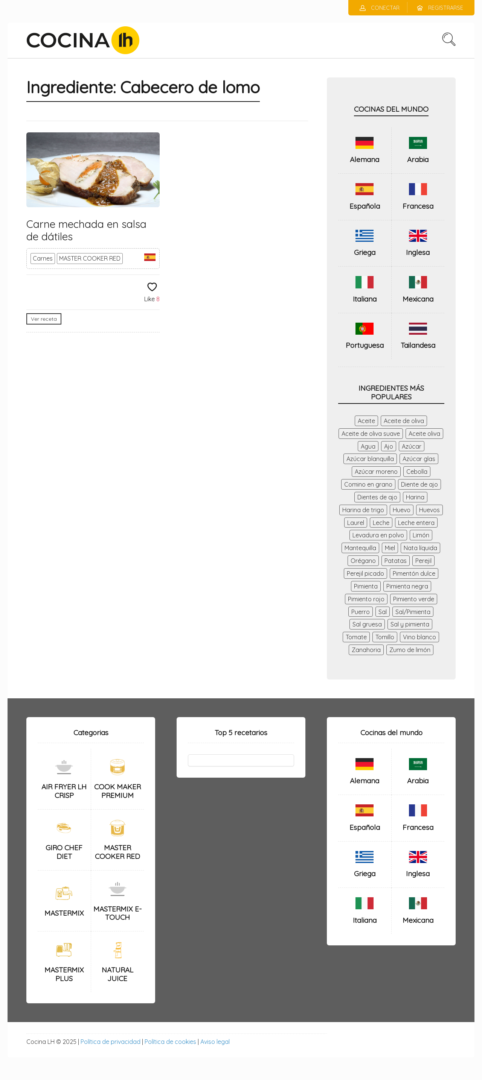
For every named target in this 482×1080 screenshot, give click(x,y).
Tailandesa (418, 345)
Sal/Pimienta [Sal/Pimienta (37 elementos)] (412, 612)
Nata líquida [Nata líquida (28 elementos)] (420, 548)
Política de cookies (170, 1041)
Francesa (418, 206)
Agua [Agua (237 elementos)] (368, 446)
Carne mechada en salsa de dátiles (86, 230)
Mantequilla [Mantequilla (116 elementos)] (360, 548)
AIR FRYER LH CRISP (64, 791)
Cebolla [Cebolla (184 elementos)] (416, 471)
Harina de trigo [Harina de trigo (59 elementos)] (363, 510)
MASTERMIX (64, 913)
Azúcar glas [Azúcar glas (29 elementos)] (419, 459)
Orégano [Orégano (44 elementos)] (363, 560)
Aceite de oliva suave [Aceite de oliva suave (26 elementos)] (371, 433)
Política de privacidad (110, 1041)
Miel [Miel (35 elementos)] (390, 548)
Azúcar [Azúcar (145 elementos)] (411, 446)
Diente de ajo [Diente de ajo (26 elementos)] (419, 484)
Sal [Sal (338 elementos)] (382, 612)
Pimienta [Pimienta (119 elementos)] (366, 586)
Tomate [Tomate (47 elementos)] (356, 637)
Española (364, 206)
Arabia (418, 159)
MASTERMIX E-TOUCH (117, 913)
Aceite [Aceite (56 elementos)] (366, 421)
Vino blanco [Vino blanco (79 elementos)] (419, 637)
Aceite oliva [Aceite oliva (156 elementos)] (424, 433)
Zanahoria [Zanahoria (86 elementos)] (366, 650)
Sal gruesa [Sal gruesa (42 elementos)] (367, 624)
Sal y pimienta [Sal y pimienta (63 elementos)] (409, 624)
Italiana (365, 298)
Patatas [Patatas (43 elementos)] (395, 560)
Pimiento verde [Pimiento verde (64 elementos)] (413, 599)
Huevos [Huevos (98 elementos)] (429, 510)
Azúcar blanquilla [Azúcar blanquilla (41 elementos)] (370, 459)
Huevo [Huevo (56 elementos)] (401, 510)
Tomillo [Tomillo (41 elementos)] (384, 637)
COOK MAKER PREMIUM (117, 791)
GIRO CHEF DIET (64, 852)
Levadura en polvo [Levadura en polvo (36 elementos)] (378, 535)
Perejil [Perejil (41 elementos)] (423, 560)
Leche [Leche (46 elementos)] (381, 522)
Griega (364, 252)
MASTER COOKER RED (89, 258)
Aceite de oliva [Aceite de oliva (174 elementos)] (404, 421)
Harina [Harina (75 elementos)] (415, 497)
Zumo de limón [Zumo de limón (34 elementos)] (409, 650)
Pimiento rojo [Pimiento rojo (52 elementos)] (366, 599)
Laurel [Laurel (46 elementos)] (355, 522)
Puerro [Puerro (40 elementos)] (360, 612)
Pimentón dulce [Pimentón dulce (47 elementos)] (414, 573)
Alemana (364, 159)
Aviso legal (215, 1041)
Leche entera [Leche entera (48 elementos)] (416, 522)
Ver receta (44, 319)
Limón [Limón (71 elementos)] (421, 535)
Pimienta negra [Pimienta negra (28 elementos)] (407, 586)
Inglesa (418, 252)
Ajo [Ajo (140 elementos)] (388, 446)
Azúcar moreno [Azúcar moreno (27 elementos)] (376, 471)
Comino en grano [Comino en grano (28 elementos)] (368, 484)
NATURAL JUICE (117, 974)
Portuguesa (365, 345)
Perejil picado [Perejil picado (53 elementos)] (365, 573)
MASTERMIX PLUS (64, 974)
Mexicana (418, 298)
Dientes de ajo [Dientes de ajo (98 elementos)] (377, 497)
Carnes (43, 258)
